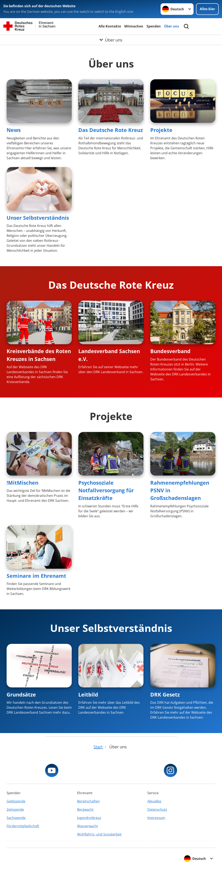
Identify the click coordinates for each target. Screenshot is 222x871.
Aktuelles (154, 801)
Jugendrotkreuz (89, 817)
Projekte (161, 129)
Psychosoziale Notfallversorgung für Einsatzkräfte (106, 490)
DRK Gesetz (165, 694)
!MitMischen (22, 482)
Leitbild (88, 694)
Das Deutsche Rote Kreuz (110, 129)
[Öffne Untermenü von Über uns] (111, 40)
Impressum (156, 817)
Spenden (154, 26)
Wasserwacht (87, 826)
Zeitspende (15, 809)
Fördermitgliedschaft (23, 826)
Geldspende (16, 801)
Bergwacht (85, 809)
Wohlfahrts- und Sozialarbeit (99, 834)
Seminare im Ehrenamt (36, 575)
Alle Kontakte (110, 26)
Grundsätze (21, 694)
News (14, 129)
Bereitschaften (88, 801)
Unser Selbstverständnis (38, 217)
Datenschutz (157, 809)
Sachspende (16, 817)
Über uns (171, 26)
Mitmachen (133, 26)
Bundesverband (170, 351)
